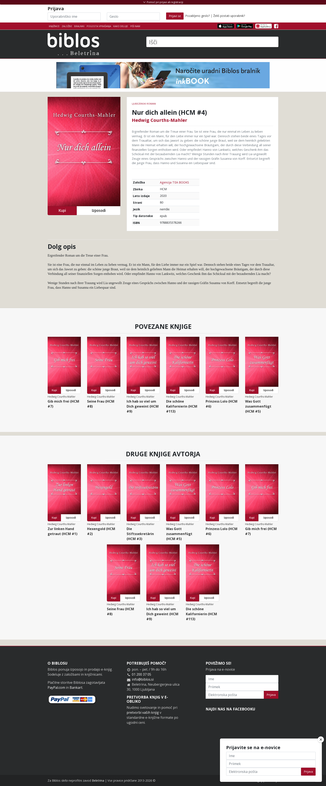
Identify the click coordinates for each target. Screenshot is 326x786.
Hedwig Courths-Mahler (159, 120)
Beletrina (98, 780)
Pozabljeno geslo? (197, 16)
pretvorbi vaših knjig (143, 712)
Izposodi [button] (99, 210)
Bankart (76, 687)
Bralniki (79, 26)
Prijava (271, 695)
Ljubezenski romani (144, 103)
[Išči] (212, 42)
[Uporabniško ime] (74, 16)
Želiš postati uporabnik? (229, 16)
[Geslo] (133, 16)
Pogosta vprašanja (99, 26)
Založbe (67, 26)
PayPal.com (56, 687)
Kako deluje (120, 26)
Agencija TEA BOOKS (174, 182)
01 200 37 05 (141, 674)
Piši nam (135, 26)
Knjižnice (54, 26)
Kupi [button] (62, 210)
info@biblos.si (143, 679)
